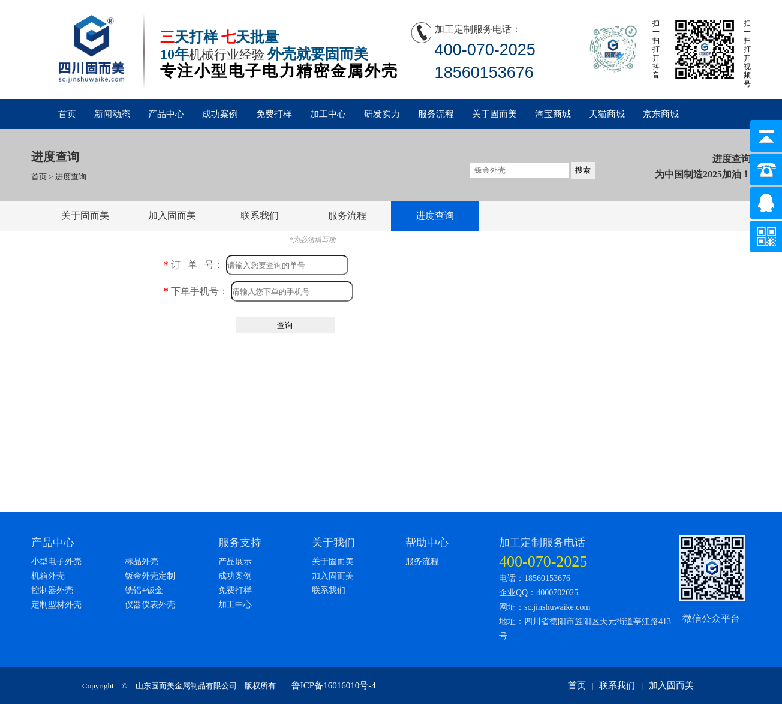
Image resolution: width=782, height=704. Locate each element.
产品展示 (235, 561)
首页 (67, 114)
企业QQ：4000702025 (538, 592)
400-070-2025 (543, 561)
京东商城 (661, 114)
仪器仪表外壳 (150, 604)
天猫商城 (607, 114)
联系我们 (259, 215)
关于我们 (333, 543)
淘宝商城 (553, 114)
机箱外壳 (48, 575)
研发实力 (382, 114)
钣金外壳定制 (150, 575)
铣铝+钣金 (144, 590)
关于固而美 (494, 114)
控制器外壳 (52, 590)
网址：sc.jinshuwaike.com (544, 607)
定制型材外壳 (56, 604)
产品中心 (166, 114)
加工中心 (328, 114)
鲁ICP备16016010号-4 (333, 685)
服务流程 (436, 114)
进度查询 (70, 176)
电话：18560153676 (534, 578)
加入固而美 (172, 215)
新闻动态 (112, 114)
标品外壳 (141, 561)
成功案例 (220, 114)
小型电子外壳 (56, 561)
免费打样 (274, 114)
